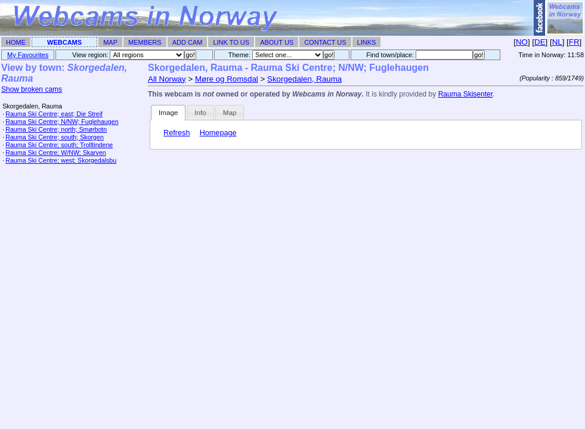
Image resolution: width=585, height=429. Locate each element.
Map (110, 42)
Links (366, 42)
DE (540, 42)
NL (557, 42)
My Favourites (27, 54)
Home (16, 42)
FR (574, 42)
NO (522, 42)
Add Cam (187, 42)
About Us (276, 42)
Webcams (64, 42)
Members (145, 42)
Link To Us (231, 42)
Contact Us (325, 42)
